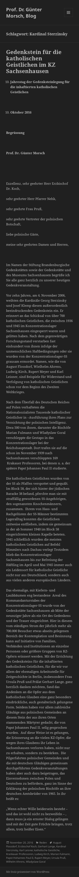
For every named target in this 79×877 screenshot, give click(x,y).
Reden (43, 842)
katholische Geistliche (47, 850)
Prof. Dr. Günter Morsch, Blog (24, 12)
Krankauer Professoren (19, 854)
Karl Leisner (26, 850)
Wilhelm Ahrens (15, 861)
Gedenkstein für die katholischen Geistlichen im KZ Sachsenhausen (34, 61)
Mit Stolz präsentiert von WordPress (27, 872)
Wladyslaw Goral (36, 861)
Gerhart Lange (46, 846)
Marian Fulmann (60, 854)
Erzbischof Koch (27, 846)
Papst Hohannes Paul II (19, 858)
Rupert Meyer (42, 858)
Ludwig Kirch (42, 854)
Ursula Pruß (58, 858)
